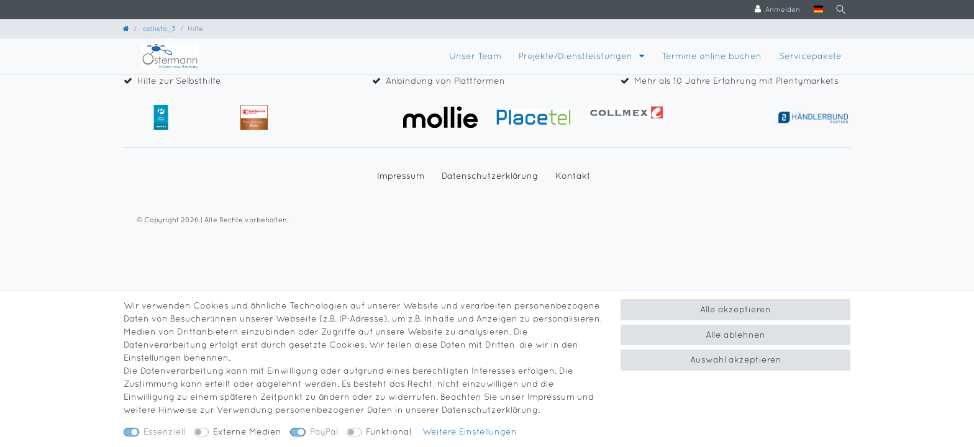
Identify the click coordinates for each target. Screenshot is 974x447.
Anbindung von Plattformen (445, 81)
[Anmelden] (773, 9)
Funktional (388, 431)
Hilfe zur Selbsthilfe (179, 81)
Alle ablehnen (735, 335)
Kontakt (573, 176)
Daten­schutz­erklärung (490, 176)
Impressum (400, 176)
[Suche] (838, 9)
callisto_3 (158, 28)
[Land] (814, 9)
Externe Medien (247, 431)
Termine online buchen (712, 56)
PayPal (324, 431)
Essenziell (164, 431)
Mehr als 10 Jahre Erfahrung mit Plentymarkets (736, 81)
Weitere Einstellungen (469, 431)
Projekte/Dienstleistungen (577, 56)
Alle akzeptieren (735, 309)
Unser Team (475, 56)
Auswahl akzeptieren (735, 359)
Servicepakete (810, 56)
